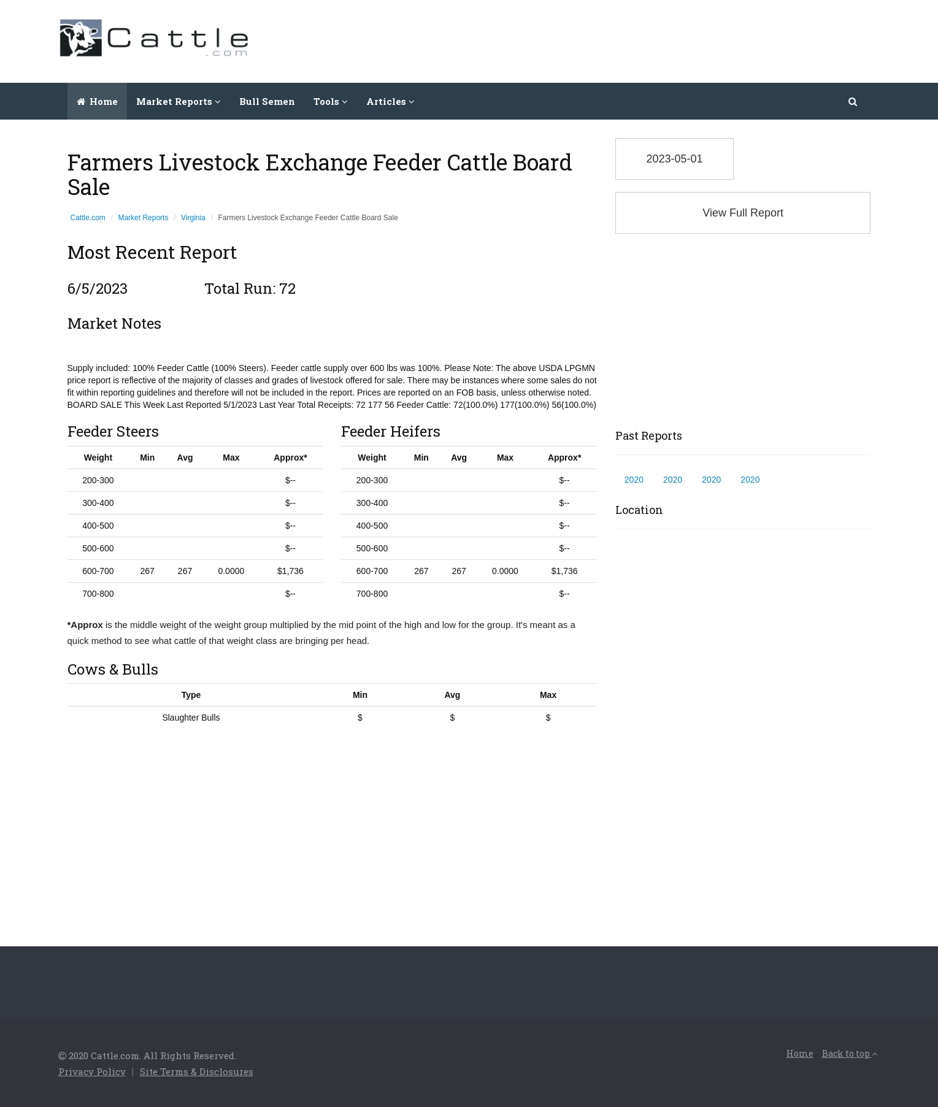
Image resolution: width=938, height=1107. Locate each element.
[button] (853, 101)
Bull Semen (267, 101)
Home (97, 101)
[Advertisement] (657, 39)
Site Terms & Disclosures (196, 1071)
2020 (634, 480)
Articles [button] (390, 101)
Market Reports (143, 217)
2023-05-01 (674, 159)
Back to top (849, 1053)
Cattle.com (88, 217)
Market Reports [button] (178, 101)
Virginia (193, 217)
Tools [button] (330, 101)
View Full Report (742, 213)
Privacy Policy (92, 1071)
